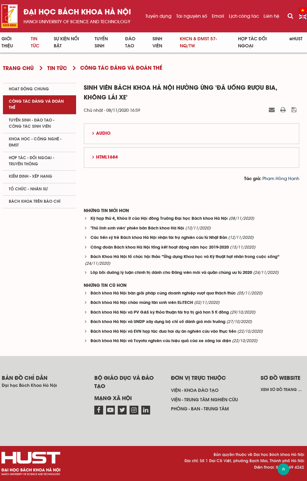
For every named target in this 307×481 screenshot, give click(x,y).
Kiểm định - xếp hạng (30, 176)
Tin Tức (35, 42)
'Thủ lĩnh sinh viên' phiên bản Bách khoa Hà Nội (137, 228)
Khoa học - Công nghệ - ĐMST (35, 142)
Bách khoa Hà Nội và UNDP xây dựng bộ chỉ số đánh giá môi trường (157, 322)
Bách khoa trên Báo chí (35, 201)
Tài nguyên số (191, 16)
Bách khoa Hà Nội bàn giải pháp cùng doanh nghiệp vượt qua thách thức (163, 293)
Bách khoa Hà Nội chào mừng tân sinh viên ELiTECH (141, 303)
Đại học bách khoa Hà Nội (77, 12)
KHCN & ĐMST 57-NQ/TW (198, 42)
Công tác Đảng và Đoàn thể (36, 104)
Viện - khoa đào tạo (195, 390)
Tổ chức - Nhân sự (28, 189)
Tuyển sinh (101, 42)
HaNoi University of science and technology (77, 21)
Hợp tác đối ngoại (252, 42)
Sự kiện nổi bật (66, 42)
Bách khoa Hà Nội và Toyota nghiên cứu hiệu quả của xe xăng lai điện (160, 341)
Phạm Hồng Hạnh (280, 179)
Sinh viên (157, 42)
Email (218, 16)
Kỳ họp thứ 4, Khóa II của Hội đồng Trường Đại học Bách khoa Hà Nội (159, 219)
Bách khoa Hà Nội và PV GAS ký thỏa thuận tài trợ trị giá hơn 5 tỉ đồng (159, 312)
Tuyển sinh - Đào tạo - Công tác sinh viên (31, 123)
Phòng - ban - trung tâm (200, 409)
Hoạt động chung (29, 89)
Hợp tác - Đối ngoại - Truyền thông (31, 161)
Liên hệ (271, 16)
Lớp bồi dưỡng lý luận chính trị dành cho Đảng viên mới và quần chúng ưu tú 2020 (171, 273)
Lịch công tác (244, 16)
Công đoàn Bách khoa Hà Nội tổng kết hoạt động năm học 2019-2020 (159, 247)
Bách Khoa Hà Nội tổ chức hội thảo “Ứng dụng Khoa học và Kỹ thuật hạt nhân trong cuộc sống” (184, 257)
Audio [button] (103, 134)
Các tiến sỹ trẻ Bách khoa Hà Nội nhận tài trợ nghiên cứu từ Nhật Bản (158, 238)
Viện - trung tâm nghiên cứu (204, 399)
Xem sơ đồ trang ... (281, 390)
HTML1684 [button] (107, 157)
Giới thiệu (7, 42)
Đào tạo (130, 42)
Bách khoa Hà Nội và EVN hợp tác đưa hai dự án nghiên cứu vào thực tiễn (163, 332)
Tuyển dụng (158, 16)
